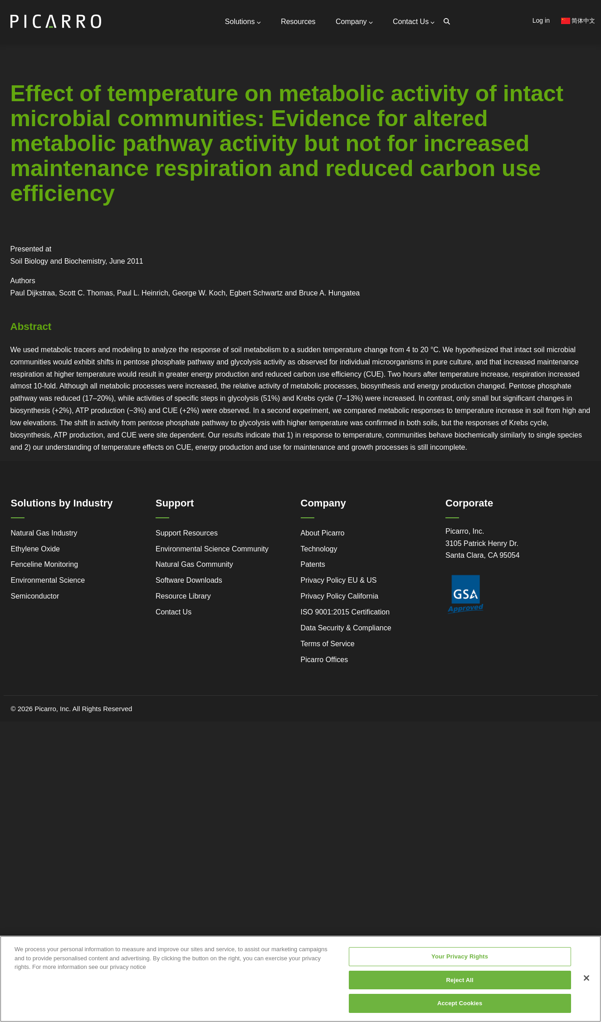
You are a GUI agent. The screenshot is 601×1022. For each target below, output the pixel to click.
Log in (541, 20)
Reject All (460, 980)
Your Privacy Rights (459, 956)
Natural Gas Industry (44, 533)
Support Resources (120, 95)
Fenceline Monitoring (44, 564)
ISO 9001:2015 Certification (345, 612)
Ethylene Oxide (35, 548)
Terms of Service (328, 644)
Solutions (243, 21)
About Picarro (323, 533)
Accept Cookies (459, 1003)
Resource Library (183, 596)
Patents (313, 564)
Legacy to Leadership (80, 165)
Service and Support (26, 158)
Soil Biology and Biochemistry (58, 261)
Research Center (133, 178)
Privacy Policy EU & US (339, 580)
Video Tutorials (132, 157)
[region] (300, 979)
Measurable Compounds (109, 140)
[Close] (586, 978)
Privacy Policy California (340, 596)
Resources (298, 21)
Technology (319, 548)
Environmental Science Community (212, 548)
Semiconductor (35, 596)
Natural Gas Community (194, 564)
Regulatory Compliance (26, 186)
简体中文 (578, 20)
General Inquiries (117, 85)
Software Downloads (189, 580)
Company (354, 21)
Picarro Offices (324, 659)
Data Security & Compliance (346, 628)
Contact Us (414, 21)
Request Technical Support (131, 104)
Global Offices (112, 113)
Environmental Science (48, 580)
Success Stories (21, 200)
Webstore (133, 168)
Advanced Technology (25, 171)
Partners (104, 120)
